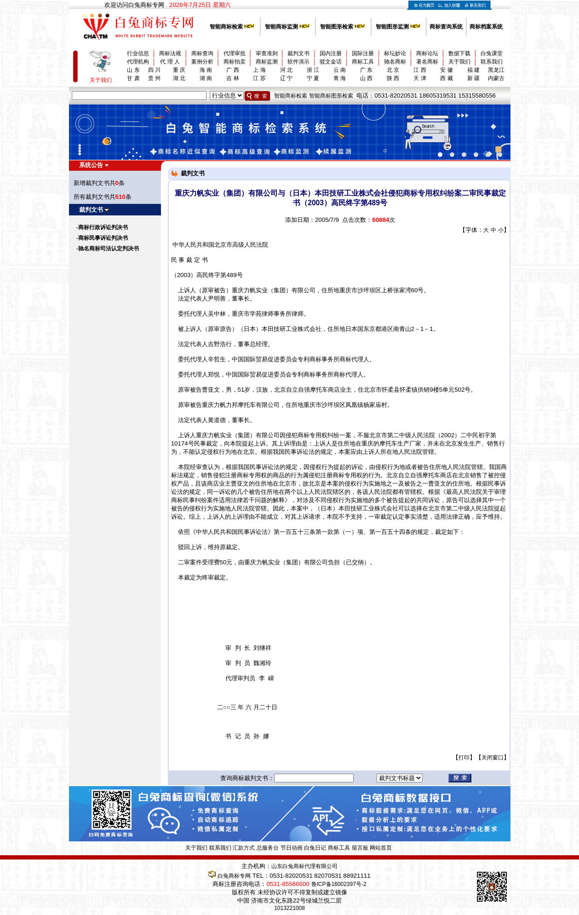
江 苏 (259, 78)
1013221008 (289, 908)
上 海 (259, 70)
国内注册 (331, 53)
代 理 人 (170, 61)
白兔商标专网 (234, 876)
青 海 (339, 78)
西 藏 (446, 78)
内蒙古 (496, 78)
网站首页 (381, 848)
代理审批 (235, 53)
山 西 (366, 78)
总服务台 (268, 848)
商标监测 (267, 61)
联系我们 (492, 61)
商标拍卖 (235, 61)
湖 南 (206, 78)
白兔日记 (315, 848)
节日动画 (292, 848)
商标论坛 (427, 53)
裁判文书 (298, 53)
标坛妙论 (395, 53)
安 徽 (446, 70)
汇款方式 (244, 848)
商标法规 (170, 53)
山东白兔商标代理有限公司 (304, 866)
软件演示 (298, 61)
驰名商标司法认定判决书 (108, 248)
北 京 (393, 70)
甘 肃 (133, 78)
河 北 (286, 70)
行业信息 (138, 53)
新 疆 (473, 78)
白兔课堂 (492, 53)
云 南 (339, 70)
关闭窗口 (493, 757)
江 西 (419, 70)
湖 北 (179, 78)
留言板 (360, 848)
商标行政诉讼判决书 (103, 227)
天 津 (419, 78)
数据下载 (459, 53)
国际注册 (363, 53)
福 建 (473, 70)
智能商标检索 (290, 96)
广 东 (366, 70)
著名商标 (427, 61)
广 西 (232, 70)
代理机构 (138, 61)
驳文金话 (331, 61)
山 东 (133, 70)
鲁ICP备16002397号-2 (339, 884)
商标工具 (363, 61)
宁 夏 (313, 78)
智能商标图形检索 (331, 96)
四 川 (154, 70)
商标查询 (202, 53)
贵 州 (154, 78)
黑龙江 (496, 70)
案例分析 (202, 61)
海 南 (206, 70)
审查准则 (267, 53)
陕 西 (393, 78)
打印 (464, 757)
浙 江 (313, 70)
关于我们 (459, 61)
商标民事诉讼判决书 (103, 238)
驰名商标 (395, 61)
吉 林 (232, 78)
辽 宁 (286, 78)
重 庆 (179, 70)
